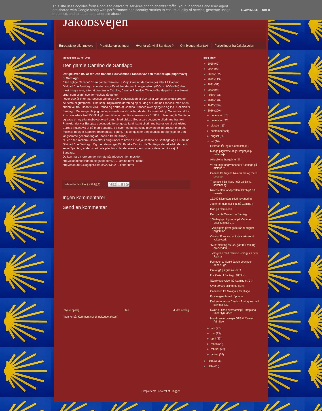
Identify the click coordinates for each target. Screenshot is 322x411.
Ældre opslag (181, 310)
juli (213, 141)
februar (215, 349)
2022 (211, 79)
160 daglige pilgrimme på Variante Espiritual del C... (230, 221)
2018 (211, 100)
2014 (211, 366)
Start (126, 310)
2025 (211, 63)
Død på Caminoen (221, 209)
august (215, 136)
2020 (211, 89)
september (217, 131)
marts (214, 344)
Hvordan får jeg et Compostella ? (229, 146)
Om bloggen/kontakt (194, 45)
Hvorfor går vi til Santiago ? (155, 45)
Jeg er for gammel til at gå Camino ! (231, 203)
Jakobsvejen (95, 21)
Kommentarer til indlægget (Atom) (98, 316)
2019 (211, 95)
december (217, 115)
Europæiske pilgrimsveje (76, 45)
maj (213, 333)
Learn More (249, 10)
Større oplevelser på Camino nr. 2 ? (231, 280)
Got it (266, 10)
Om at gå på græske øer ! (225, 270)
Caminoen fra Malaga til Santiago (230, 291)
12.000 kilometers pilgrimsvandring (231, 198)
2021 (211, 84)
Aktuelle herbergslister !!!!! (225, 159)
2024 (211, 68)
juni (213, 328)
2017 (211, 105)
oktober (215, 125)
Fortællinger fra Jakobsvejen (234, 45)
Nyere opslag (72, 310)
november (217, 120)
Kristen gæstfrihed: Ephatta (226, 296)
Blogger (175, 391)
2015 (211, 361)
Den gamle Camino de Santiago (229, 214)
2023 (211, 74)
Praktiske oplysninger (114, 45)
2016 (211, 110)
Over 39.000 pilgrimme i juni (227, 285)
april (214, 338)
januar (215, 354)
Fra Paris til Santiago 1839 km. (228, 275)
